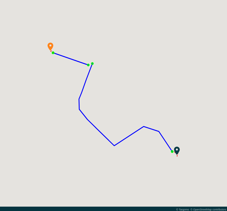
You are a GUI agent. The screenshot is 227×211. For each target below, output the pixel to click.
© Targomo (182, 209)
